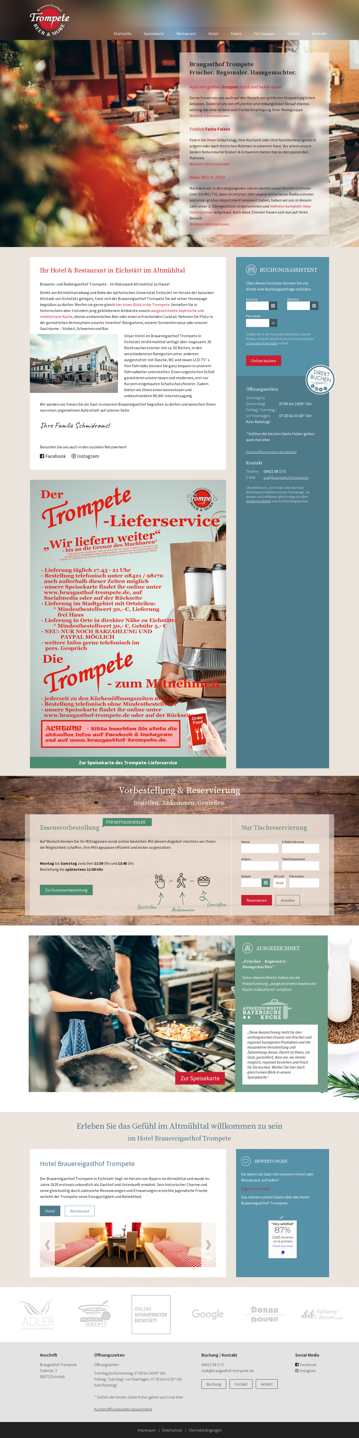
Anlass (246, 859)
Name (245, 842)
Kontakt (319, 33)
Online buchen (263, 360)
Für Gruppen (264, 33)
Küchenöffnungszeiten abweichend (271, 452)
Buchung (214, 1384)
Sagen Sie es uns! (255, 1188)
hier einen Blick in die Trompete (142, 304)
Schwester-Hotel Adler (261, 343)
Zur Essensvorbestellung (66, 889)
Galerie (293, 33)
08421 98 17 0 (275, 471)
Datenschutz (172, 1430)
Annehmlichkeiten (258, 501)
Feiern (236, 33)
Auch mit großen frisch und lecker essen (235, 87)
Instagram (85, 456)
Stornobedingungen (205, 1430)
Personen (253, 316)
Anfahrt (266, 1384)
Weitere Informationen (209, 115)
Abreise (293, 299)
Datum (246, 876)
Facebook (53, 456)
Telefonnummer (293, 859)
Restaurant (186, 33)
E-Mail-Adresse (293, 842)
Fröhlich (209, 129)
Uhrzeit (278, 876)
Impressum (147, 1430)
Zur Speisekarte (200, 1078)
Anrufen (288, 900)
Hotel (213, 33)
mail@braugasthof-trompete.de (286, 477)
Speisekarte (154, 33)
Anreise (252, 299)
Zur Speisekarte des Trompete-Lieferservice (128, 762)
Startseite (122, 33)
